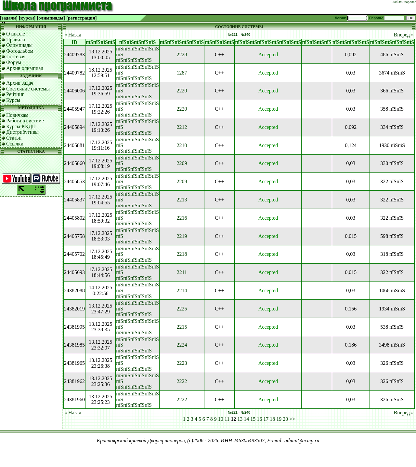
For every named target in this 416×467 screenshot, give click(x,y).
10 (220, 419)
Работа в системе (25, 120)
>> (292, 419)
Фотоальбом (19, 51)
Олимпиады (19, 45)
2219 (181, 236)
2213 (181, 199)
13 (239, 419)
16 (259, 419)
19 (278, 419)
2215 (181, 327)
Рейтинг (15, 94)
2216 (181, 218)
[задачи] (9, 18)
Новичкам (17, 115)
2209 (181, 163)
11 (227, 419)
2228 (181, 54)
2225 (181, 308)
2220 (181, 90)
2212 (181, 127)
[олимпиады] (51, 18)
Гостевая (15, 56)
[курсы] (27, 18)
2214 (181, 290)
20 (285, 419)
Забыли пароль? (404, 2)
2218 (181, 254)
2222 (181, 381)
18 (272, 419)
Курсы (13, 100)
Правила (15, 39)
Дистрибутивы (22, 132)
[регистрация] (81, 18)
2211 (182, 272)
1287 (181, 73)
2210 (181, 145)
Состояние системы (28, 88)
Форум (13, 62)
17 (265, 419)
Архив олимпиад (25, 68)
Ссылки (14, 143)
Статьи (13, 138)
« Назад (72, 34)
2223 (181, 363)
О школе (15, 33)
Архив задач (19, 83)
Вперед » (404, 34)
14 (246, 419)
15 (252, 419)
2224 (181, 345)
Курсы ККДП (21, 126)
